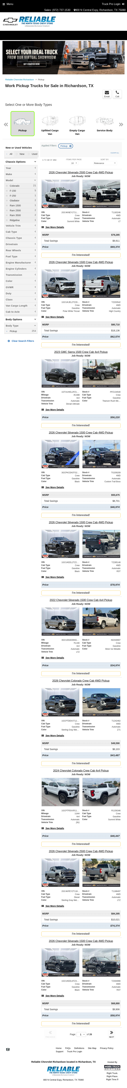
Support (60, 1051)
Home (59, 1048)
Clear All (115, 153)
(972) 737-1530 (61, 10)
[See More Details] (52, 227)
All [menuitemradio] (10, 154)
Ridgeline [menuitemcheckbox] (14, 220)
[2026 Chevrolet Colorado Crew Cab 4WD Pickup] (81, 681)
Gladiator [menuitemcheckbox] (14, 200)
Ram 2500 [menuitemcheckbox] (15, 210)
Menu (8, 4)
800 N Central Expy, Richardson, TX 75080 (100, 10)
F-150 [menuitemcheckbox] (12, 190)
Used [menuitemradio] (34, 154)
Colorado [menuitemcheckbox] (14, 185)
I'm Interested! (81, 255)
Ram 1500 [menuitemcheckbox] (15, 205)
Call (117, 94)
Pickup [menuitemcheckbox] (13, 331)
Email (107, 94)
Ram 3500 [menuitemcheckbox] (15, 215)
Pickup (64, 146)
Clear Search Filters (21, 341)
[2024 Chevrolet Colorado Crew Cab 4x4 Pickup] (81, 771)
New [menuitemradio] (21, 154)
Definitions (79, 1048)
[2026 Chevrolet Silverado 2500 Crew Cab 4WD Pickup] (81, 172)
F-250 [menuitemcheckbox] (12, 195)
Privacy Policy (106, 1048)
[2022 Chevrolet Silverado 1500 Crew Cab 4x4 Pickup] (81, 600)
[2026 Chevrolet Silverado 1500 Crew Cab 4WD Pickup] (81, 262)
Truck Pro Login (74, 1051)
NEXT (111, 1034)
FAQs (68, 1048)
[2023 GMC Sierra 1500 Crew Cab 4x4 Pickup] (81, 352)
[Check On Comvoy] (8, 1049)
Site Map (92, 1048)
